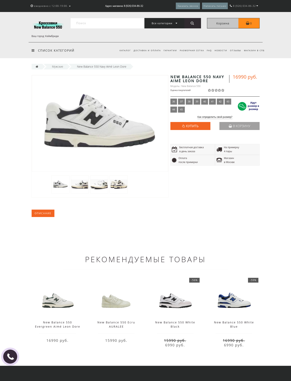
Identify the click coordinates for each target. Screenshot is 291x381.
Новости (219, 50)
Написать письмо (215, 6)
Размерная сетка (189, 50)
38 (189, 101)
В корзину (239, 126)
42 (220, 101)
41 (212, 101)
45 (181, 109)
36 (173, 101)
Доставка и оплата (143, 50)
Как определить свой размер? (214, 117)
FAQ (207, 50)
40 (204, 101)
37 (181, 101)
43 (228, 101)
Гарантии (167, 50)
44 (173, 109)
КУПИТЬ (192, 126)
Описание (43, 213)
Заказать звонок (187, 6)
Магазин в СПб (254, 50)
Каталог (120, 50)
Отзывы (235, 50)
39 (197, 101)
